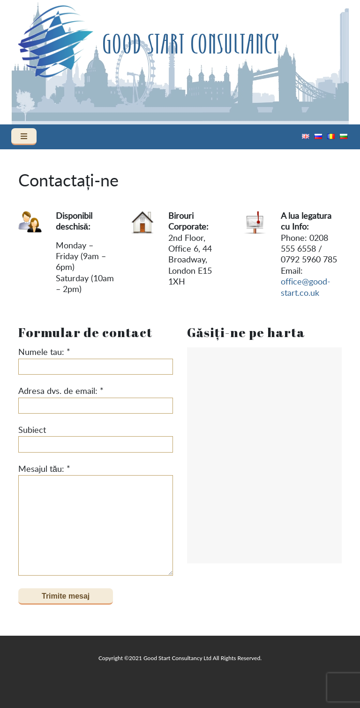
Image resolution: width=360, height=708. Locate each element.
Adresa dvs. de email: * (95, 400)
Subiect (95, 439)
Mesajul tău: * (95, 520)
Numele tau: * (95, 361)
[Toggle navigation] (24, 136)
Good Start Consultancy (190, 45)
